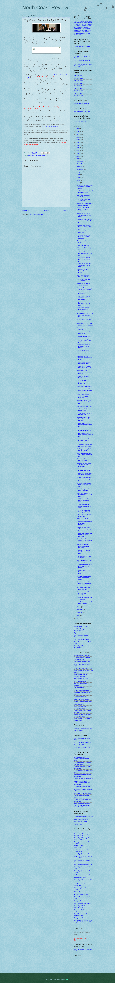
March (79, 607)
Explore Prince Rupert (80, 633)
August (79, 172)
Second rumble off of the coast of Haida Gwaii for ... (84, 390)
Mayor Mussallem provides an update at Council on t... (84, 454)
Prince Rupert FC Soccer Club (82, 903)
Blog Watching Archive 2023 (82, 111)
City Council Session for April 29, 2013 (84, 195)
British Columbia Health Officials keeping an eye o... (84, 529)
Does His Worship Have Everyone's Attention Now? (84, 572)
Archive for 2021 (78, 83)
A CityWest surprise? (83, 245)
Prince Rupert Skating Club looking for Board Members (84, 534)
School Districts (78, 730)
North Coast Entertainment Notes (83, 816)
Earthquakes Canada (80, 696)
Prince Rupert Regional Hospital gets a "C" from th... (84, 425)
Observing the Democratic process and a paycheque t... (84, 523)
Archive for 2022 (78, 80)
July (78, 174)
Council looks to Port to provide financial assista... (83, 209)
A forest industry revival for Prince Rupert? (84, 413)
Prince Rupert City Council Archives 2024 (81, 646)
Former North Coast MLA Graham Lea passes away (84, 265)
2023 (77, 131)
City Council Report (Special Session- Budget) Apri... (82, 382)
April (78, 183)
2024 (77, 129)
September (80, 169)
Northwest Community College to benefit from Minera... (84, 215)
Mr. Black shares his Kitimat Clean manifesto (85, 191)
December (80, 161)
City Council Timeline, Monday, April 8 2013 (83, 459)
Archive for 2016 (78, 95)
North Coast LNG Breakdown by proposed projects (84, 372)
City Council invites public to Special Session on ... (84, 429)
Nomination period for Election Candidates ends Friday (85, 271)
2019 (77, 142)
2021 (77, 137)
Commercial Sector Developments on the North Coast (81, 758)
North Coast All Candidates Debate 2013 (84, 409)
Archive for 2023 (78, 78)
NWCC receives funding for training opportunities (84, 561)
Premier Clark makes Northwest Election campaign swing (83, 309)
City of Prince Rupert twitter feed (83, 668)
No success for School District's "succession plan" (83, 259)
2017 (77, 148)
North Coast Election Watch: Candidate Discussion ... (83, 396)
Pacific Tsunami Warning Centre (83, 701)
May (78, 180)
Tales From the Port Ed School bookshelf (83, 284)
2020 (77, 139)
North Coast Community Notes (82, 786)
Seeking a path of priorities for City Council (84, 449)
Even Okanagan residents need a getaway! (84, 489)
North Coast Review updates (82, 46)
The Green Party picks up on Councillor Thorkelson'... (84, 593)
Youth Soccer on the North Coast (83, 875)
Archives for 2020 (79, 85)
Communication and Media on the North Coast (82, 763)
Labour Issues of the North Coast (83, 778)
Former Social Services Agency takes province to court (84, 506)
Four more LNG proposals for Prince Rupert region (84, 445)
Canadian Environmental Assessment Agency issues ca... (84, 464)
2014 (77, 156)
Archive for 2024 (78, 75)
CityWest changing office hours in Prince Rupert (84, 367)
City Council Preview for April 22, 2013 (84, 280)
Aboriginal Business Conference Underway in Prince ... (84, 358)
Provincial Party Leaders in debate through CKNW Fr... (84, 221)
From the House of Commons (82, 742)
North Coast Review (45, 7)
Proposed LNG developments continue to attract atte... (85, 231)
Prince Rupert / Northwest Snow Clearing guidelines (83, 65)
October (79, 166)
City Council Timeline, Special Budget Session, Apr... (84, 352)
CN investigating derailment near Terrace (85, 292)
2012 (77, 616)
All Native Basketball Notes (81, 894)
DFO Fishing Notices (80, 681)
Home (46, 210)
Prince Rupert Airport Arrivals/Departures (80, 707)
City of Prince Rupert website (82, 661)
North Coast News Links (81, 626)
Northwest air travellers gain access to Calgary (85, 204)
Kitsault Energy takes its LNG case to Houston (84, 362)
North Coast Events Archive (81, 103)
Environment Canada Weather (82, 690)
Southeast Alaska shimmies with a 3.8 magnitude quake (85, 186)
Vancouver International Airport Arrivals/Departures (82, 715)
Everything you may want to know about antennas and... (85, 315)
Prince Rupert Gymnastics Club (83, 864)
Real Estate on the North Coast (82, 793)
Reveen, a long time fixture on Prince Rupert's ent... (84, 474)
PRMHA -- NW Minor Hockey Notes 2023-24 (82, 846)
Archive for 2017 (78, 93)
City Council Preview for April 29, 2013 (84, 200)
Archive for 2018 (78, 90)
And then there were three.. (84, 406)
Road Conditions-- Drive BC (82, 655)
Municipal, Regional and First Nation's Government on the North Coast (82, 783)
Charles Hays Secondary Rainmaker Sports (81, 834)
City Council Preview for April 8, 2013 (84, 515)
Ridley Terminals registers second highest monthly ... (84, 540)
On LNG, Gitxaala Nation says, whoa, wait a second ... (84, 578)
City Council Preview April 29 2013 (38, 155)
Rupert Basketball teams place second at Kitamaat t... (85, 435)
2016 (77, 150)
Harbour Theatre (78, 824)
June (78, 177)
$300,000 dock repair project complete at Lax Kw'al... (84, 583)
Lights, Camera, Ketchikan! (84, 386)
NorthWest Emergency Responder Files (80, 629)
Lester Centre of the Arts (81, 819)
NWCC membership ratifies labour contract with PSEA (84, 500)
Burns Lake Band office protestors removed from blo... (84, 494)
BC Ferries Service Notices (81, 678)
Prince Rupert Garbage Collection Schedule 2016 (81, 675)
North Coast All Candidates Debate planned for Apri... (85, 324)
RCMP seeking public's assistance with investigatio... (83, 298)
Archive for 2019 (78, 88)
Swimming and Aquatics (80, 877)
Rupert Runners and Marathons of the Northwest (83, 914)
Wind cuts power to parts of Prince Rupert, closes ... (84, 469)
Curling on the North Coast (81, 901)
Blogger (66, 979)
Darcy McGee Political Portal (82, 747)
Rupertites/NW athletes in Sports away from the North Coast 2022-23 (83, 922)
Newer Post (26, 210)
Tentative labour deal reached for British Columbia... (83, 546)
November (80, 164)
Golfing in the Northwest (80, 918)
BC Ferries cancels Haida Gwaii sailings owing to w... (84, 479)
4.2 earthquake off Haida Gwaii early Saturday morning (84, 402)
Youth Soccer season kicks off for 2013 (84, 332)
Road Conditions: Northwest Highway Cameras (82, 658)
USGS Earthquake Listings (81, 699)
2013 (77, 159)
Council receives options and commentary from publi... (84, 340)
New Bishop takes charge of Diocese (84, 556)
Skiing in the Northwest (80, 892)
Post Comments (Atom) (36, 214)
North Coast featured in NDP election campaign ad (84, 253)
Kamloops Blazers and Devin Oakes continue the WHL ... (84, 419)
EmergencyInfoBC (79, 687)
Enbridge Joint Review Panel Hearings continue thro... (84, 552)
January (79, 612)
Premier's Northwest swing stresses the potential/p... (84, 288)
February (80, 609)
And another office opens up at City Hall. (84, 588)
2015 (77, 153)
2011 (77, 618)
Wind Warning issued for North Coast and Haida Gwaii (84, 485)
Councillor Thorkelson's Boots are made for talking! (83, 346)
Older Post (66, 210)
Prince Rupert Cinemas (80, 821)
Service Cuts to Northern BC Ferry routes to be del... (84, 440)
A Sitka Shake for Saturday (84, 519)
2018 (77, 145)
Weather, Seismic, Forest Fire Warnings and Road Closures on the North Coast (83, 805)
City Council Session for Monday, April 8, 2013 (84, 511)
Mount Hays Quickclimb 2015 (82, 854)
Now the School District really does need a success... (83, 236)
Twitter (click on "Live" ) (80, 121)
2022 (77, 134)
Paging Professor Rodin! (84, 336)
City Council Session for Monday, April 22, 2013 (84, 275)
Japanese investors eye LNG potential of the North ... (83, 303)
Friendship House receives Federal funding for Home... (84, 566)
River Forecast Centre (80, 704)
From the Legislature (80, 745)
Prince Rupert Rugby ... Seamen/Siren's (80, 906)
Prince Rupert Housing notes (82, 639)
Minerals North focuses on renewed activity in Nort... (85, 225)
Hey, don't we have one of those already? (84, 602)
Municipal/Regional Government (83, 728)
